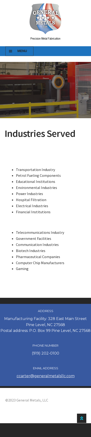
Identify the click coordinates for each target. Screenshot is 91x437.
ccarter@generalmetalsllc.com (46, 376)
